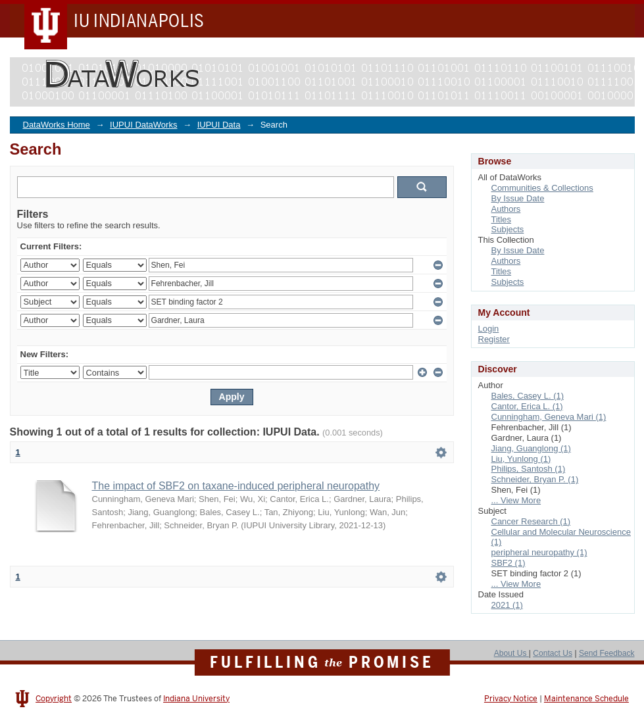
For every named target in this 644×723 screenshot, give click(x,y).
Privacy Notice (510, 698)
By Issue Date (518, 198)
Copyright (54, 698)
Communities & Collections (542, 188)
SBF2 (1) (508, 563)
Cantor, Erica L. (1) (527, 406)
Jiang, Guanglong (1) (531, 448)
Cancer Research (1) (531, 521)
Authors (506, 209)
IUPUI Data (219, 125)
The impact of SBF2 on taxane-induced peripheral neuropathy (236, 485)
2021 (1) (507, 605)
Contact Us (552, 653)
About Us (511, 653)
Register (494, 339)
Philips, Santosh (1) (528, 469)
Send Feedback (607, 653)
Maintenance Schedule (586, 698)
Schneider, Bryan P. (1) (535, 479)
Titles (501, 219)
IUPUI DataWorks (143, 125)
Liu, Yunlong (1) (521, 459)
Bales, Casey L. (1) (527, 396)
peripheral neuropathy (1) (539, 552)
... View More (516, 500)
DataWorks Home (56, 125)
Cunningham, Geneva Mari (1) (549, 417)
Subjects (507, 229)
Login (488, 329)
